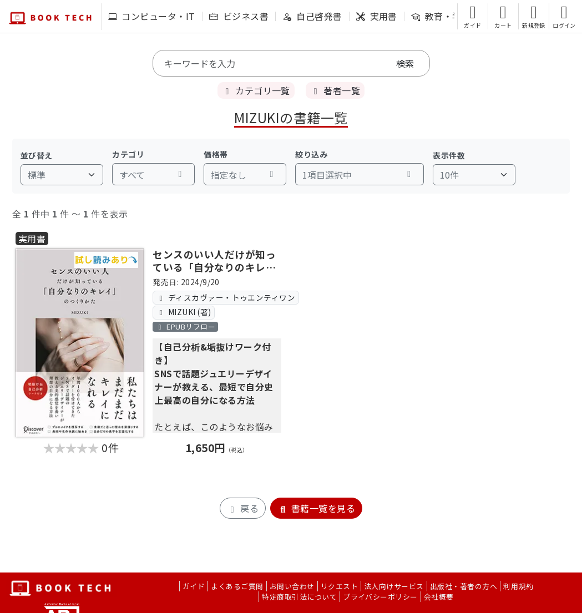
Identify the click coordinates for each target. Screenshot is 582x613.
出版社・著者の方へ (463, 586)
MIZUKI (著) (183, 311)
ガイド (194, 586)
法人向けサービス (394, 586)
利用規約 (518, 586)
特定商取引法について (299, 596)
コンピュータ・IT (151, 16)
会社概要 (439, 596)
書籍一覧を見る (316, 508)
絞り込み (311, 154)
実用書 (376, 16)
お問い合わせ (292, 586)
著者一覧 (335, 90)
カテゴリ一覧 (256, 90)
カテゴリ (128, 154)
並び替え (37, 155)
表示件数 (449, 155)
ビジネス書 (239, 16)
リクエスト (339, 586)
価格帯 (215, 154)
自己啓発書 (312, 16)
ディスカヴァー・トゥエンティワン (226, 297)
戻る (243, 508)
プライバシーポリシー (380, 596)
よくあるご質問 (237, 586)
